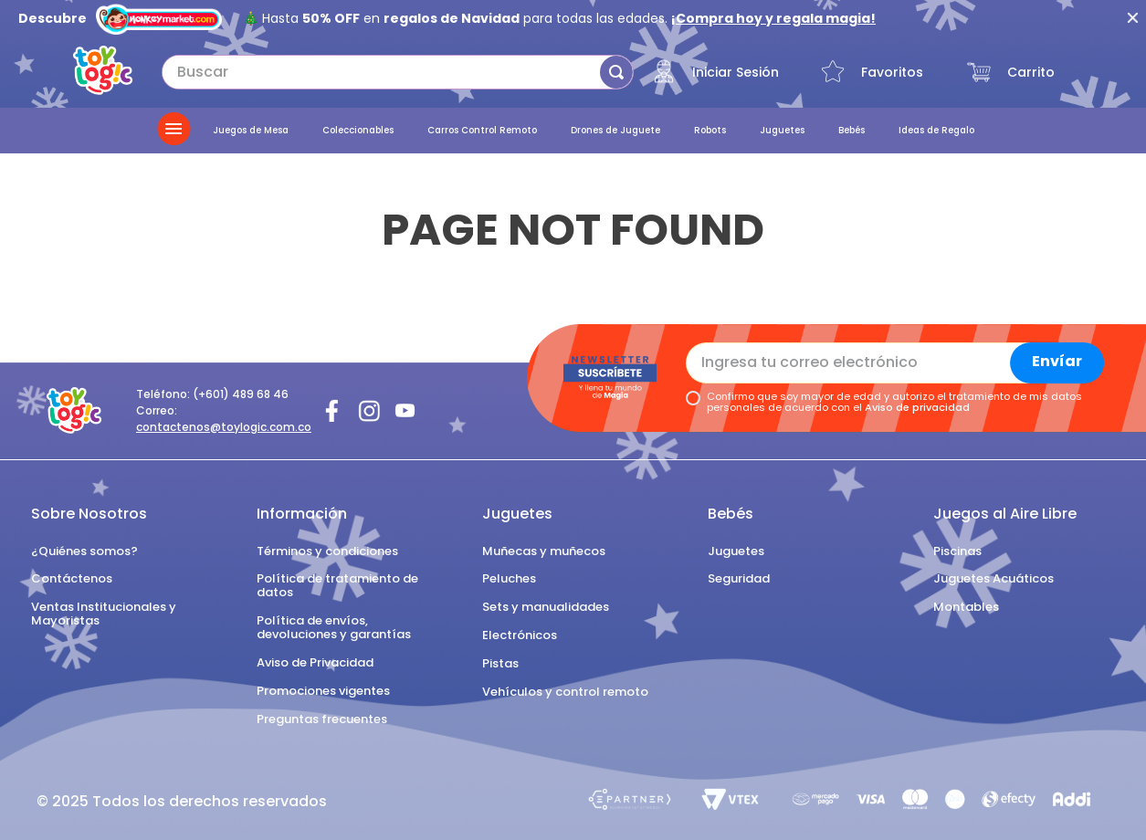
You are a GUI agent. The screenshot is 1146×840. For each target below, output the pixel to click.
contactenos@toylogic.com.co (223, 427)
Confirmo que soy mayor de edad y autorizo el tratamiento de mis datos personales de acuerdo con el (894, 403)
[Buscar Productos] (616, 72)
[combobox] (398, 72)
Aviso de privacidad (917, 407)
